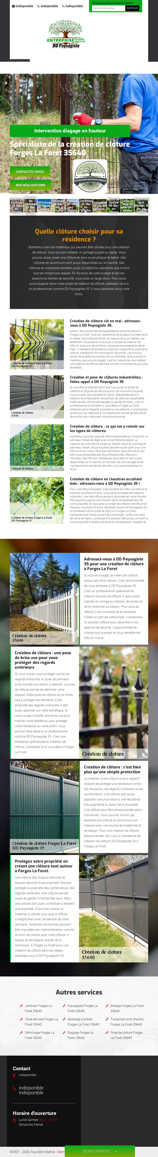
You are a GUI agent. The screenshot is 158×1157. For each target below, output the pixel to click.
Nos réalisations (30, 185)
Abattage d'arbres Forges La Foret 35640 (83, 1021)
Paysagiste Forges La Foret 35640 (83, 1008)
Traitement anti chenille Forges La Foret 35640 (127, 1021)
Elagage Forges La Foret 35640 (81, 1035)
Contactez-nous (30, 172)
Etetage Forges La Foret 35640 (127, 1008)
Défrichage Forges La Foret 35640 (40, 1035)
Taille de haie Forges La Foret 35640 (41, 1021)
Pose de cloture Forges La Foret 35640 (126, 1035)
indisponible (22, 6)
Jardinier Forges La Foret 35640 (38, 1008)
